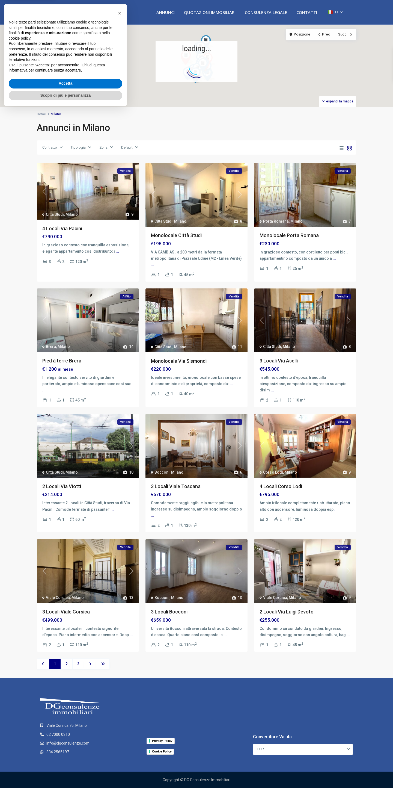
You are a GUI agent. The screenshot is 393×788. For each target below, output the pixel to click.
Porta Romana (276, 221)
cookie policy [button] (19, 716)
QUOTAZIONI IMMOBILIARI (210, 12)
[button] (335, 12)
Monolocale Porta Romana (289, 235)
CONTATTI (306, 12)
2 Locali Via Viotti (61, 486)
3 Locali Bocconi (169, 612)
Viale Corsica (58, 597)
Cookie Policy (162, 751)
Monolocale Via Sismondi (179, 361)
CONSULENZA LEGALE (266, 12)
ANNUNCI (165, 12)
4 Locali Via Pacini (62, 228)
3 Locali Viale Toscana (176, 486)
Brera (51, 346)
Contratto (49, 147)
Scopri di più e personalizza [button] (65, 773)
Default (127, 147)
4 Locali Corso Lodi (281, 486)
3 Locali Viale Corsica (66, 612)
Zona (103, 147)
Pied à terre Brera (61, 361)
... (117, 251)
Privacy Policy (162, 740)
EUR (260, 749)
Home (41, 114)
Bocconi (161, 472)
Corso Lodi (273, 472)
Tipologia (78, 147)
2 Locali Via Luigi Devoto (287, 612)
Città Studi (55, 214)
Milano (72, 214)
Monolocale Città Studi (176, 235)
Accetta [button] (66, 761)
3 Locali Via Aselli (279, 361)
